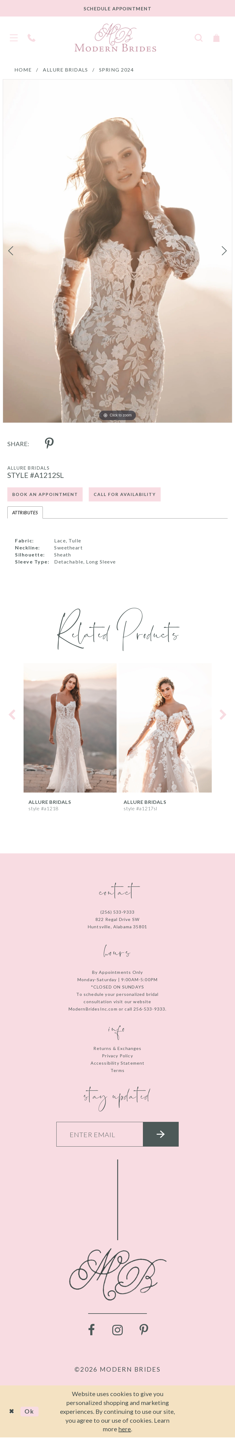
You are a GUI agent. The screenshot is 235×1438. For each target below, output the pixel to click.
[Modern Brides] (115, 37)
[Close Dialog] (12, 1412)
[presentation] (70, 728)
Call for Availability (125, 494)
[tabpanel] (117, 251)
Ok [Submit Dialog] (30, 1411)
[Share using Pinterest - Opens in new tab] (49, 444)
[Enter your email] (117, 1134)
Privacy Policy (117, 1055)
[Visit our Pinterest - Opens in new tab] (144, 1331)
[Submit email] (161, 1134)
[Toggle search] (198, 37)
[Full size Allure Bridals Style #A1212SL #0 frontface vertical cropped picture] (117, 251)
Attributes (25, 512)
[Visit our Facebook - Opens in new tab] (91, 1331)
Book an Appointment (45, 494)
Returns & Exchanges (117, 1048)
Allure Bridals (65, 69)
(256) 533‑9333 (117, 912)
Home (23, 69)
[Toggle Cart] (216, 37)
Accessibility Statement (118, 1063)
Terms (117, 1070)
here (124, 1429)
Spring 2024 (116, 69)
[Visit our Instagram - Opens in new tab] (117, 1331)
